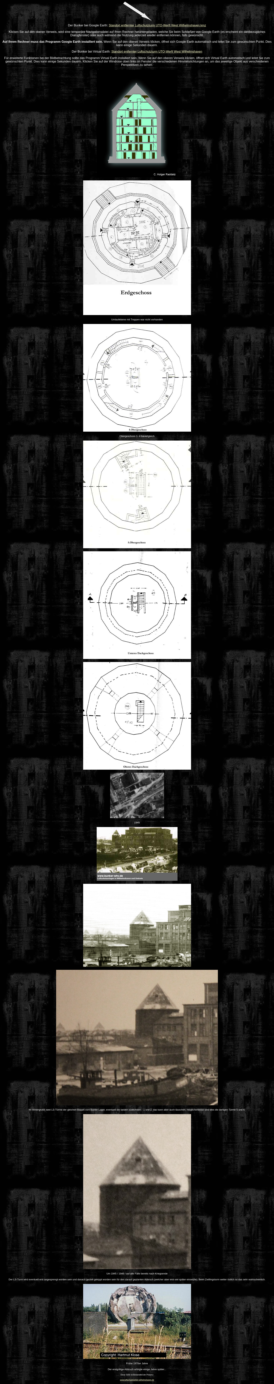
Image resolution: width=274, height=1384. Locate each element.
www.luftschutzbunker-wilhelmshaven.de (137, 1380)
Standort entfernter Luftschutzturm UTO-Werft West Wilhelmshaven (156, 51)
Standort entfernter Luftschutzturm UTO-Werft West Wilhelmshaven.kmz (157, 25)
